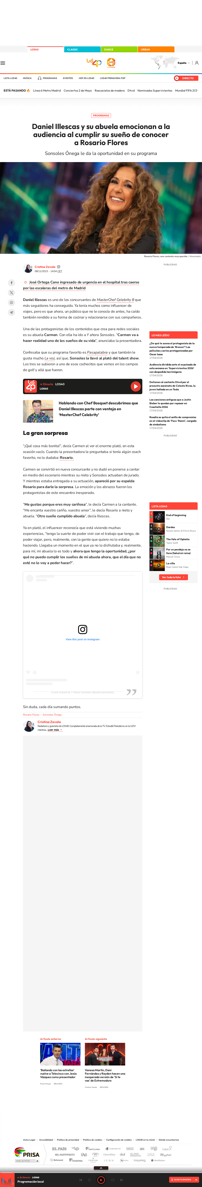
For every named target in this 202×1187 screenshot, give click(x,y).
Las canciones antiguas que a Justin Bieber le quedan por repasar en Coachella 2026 (170, 403)
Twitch (116, 1101)
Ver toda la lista (171, 577)
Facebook (11, 282)
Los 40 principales (77, 1149)
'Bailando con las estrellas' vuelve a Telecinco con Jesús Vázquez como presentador (58, 1073)
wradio (94, 1153)
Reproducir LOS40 (136, 386)
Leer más (53, 729)
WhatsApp (11, 302)
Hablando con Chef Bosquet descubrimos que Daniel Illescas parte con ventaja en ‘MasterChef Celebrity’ (98, 409)
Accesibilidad (46, 1139)
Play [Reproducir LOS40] (101, 1180)
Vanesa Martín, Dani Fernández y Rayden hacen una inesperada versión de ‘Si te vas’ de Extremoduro (105, 1075)
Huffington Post (64, 1153)
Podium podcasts (93, 1159)
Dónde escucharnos (169, 1139)
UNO (84, 1153)
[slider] (101, 1172)
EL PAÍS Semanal (136, 1153)
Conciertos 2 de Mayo (78, 90)
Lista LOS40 (10, 78)
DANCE (108, 49)
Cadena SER (128, 1149)
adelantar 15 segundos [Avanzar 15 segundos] (113, 1180)
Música (27, 78)
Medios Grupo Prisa (27, 1161)
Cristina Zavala (45, 267)
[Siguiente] (196, 90)
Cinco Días (109, 1153)
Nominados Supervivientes (155, 90)
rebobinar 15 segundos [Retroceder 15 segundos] (89, 1180)
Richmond (57, 1159)
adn (152, 1149)
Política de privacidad (68, 1139)
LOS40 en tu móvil (145, 1139)
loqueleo (140, 1159)
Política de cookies (92, 1139)
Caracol (165, 1149)
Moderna (74, 1159)
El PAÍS (59, 1149)
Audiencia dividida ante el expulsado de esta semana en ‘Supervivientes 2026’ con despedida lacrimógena (172, 368)
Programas (50, 78)
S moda (124, 1159)
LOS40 (34, 49)
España (182, 63)
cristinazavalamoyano (59, 267)
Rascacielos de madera (110, 90)
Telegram (11, 312)
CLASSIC (72, 49)
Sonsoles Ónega (52, 714)
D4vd (131, 90)
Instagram (79, 1101)
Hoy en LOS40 (86, 78)
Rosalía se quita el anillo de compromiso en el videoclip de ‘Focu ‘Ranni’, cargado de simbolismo (173, 421)
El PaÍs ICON (108, 1159)
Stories (123, 1101)
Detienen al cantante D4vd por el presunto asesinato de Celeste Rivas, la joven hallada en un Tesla (172, 385)
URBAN (145, 49)
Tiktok (86, 1101)
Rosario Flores (31, 714)
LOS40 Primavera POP (112, 78)
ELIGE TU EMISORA (182, 1179)
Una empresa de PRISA (27, 1152)
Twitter (11, 292)
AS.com (140, 1149)
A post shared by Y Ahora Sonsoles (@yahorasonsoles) (82, 692)
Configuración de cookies (119, 1139)
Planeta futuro (149, 1153)
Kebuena (162, 1153)
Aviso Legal (29, 1139)
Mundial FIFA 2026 (187, 90)
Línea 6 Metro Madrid (47, 90)
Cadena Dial (122, 1153)
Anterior (80, 1180)
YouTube (94, 1101)
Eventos (68, 78)
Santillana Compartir (113, 1149)
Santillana (94, 1149)
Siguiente (121, 1180)
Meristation (157, 1159)
